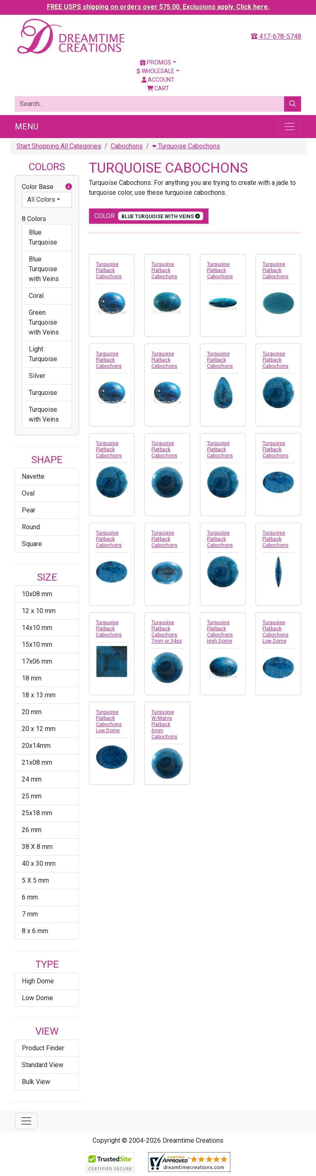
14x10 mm (37, 628)
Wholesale (155, 71)
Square (32, 544)
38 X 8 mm (37, 847)
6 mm (30, 897)
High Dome (38, 981)
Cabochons (127, 146)
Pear (28, 510)
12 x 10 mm (39, 611)
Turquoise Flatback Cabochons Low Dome (275, 632)
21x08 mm (37, 762)
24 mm (32, 779)
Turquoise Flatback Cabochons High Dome (220, 632)
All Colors (41, 199)
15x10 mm (37, 644)
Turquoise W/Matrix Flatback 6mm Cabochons (164, 724)
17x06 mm (37, 661)
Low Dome (37, 998)
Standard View (42, 1065)
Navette (33, 476)
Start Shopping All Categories (58, 146)
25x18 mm (37, 813)
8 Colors (34, 219)
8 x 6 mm (35, 931)
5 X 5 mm (35, 880)
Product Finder (43, 1048)
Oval (28, 493)
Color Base (47, 187)
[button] (68, 187)
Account (158, 79)
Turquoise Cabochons (186, 146)
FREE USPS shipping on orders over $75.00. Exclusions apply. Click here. (158, 7)
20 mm (32, 712)
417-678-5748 (276, 36)
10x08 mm (37, 594)
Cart (158, 88)
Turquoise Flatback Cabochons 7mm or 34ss (166, 632)
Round (31, 527)
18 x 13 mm (39, 695)
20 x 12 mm (39, 729)
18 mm (32, 678)
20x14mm (36, 745)
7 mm (30, 914)
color (148, 216)
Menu (26, 126)
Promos (155, 62)
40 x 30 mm (39, 863)
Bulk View (36, 1082)
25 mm (32, 796)
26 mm (32, 830)
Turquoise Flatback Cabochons (109, 270)
